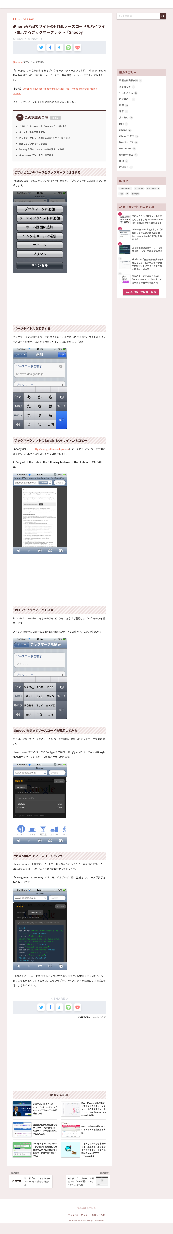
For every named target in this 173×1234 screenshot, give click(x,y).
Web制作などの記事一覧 (141, 296)
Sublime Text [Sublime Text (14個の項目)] (125, 192)
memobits (86, 4)
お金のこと (127, 100)
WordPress (128, 152)
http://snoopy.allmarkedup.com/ (53, 450)
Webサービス (129, 145)
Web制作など (98, 1020)
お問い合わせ (98, 1225)
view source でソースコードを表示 (37, 156)
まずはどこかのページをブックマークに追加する (44, 128)
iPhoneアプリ (129, 139)
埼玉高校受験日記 (131, 81)
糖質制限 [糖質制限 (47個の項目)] (135, 198)
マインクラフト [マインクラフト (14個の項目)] (153, 192)
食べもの (126, 119)
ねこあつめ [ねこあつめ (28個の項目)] (139, 192)
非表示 (55, 119)
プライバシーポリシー (79, 1225)
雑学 (124, 113)
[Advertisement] (59, 298)
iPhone (125, 132)
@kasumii (18, 63)
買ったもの (127, 87)
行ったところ (128, 94)
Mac (124, 126)
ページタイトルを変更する (33, 133)
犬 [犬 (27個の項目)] (127, 198)
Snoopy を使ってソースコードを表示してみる (43, 151)
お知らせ (126, 171)
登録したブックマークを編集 (34, 145)
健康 (124, 107)
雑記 (124, 165)
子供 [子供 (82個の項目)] (121, 198)
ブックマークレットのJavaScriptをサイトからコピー (47, 139)
